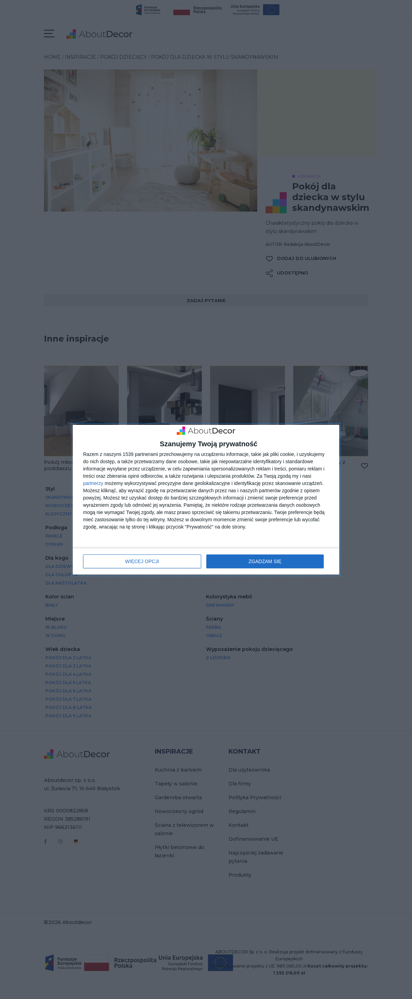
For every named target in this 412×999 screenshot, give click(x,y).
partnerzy (93, 483)
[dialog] (206, 500)
